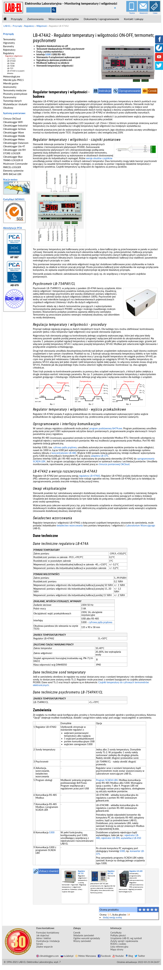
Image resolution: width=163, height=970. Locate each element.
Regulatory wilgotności (14, 56)
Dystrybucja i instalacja (48, 941)
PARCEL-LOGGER (12, 167)
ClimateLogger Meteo (14, 139)
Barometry (8, 46)
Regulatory (8, 53)
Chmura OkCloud (12, 118)
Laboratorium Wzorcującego (140, 525)
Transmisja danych (12, 100)
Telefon (132, 13)
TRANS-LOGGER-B (13, 160)
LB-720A (11, 63)
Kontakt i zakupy (133, 18)
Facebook (104, 955)
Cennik (155, 13)
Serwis (39, 943)
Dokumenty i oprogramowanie (101, 18)
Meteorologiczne (11, 76)
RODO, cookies (118, 943)
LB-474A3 (11, 61)
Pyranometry (9, 97)
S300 (48, 54)
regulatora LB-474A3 (89, 475)
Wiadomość (144, 13)
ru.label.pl (67, 955)
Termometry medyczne (14, 90)
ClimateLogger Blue (13, 156)
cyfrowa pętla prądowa (65, 447)
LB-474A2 (11, 58)
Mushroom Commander (15, 163)
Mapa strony (116, 949)
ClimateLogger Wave (13, 132)
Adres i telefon (43, 938)
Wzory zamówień (82, 941)
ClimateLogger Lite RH (14, 149)
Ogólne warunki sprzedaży (86, 938)
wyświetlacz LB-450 (131, 838)
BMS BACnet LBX (12, 174)
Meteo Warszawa (85, 955)
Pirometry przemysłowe (15, 93)
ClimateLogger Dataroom (15, 142)
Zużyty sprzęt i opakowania (124, 941)
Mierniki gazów (10, 83)
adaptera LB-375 (99, 455)
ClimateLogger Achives (14, 129)
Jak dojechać (42, 935)
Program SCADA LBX (107, 780)
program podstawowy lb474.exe (105, 428)
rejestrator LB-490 (110, 838)
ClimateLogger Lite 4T (14, 146)
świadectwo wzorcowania (70, 525)
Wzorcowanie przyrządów (63, 18)
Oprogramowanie (129, 90)
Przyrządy (16, 18)
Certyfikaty (115, 932)
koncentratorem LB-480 (64, 453)
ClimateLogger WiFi (13, 122)
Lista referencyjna (119, 946)
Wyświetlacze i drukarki (15, 104)
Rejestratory (9, 49)
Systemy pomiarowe (14, 113)
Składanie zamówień (83, 935)
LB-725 (10, 68)
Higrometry (9, 42)
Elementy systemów (13, 170)
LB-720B (11, 66)
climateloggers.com (47, 955)
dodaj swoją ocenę (112, 917)
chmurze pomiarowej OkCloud (113, 464)
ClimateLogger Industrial (15, 125)
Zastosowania (35, 18)
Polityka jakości (118, 935)
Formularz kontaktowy (47, 932)
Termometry (9, 39)
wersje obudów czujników (99, 158)
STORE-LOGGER (11, 153)
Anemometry (9, 87)
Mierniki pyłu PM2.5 (13, 80)
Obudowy (8, 107)
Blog (129, 955)
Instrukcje (105, 90)
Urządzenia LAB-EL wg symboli (126, 938)
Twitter (140, 955)
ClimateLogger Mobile (14, 136)
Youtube (118, 955)
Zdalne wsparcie (44, 946)
